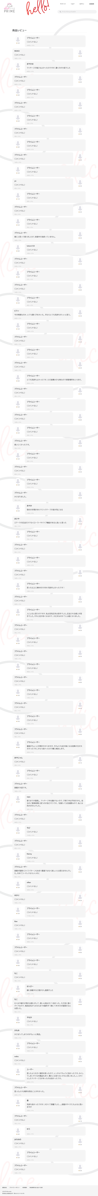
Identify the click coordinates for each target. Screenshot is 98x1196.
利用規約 (25, 1187)
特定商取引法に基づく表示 (36, 1187)
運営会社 (4, 1187)
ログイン (82, 4)
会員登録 (91, 4)
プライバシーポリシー (15, 1187)
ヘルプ (72, 4)
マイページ (63, 4)
